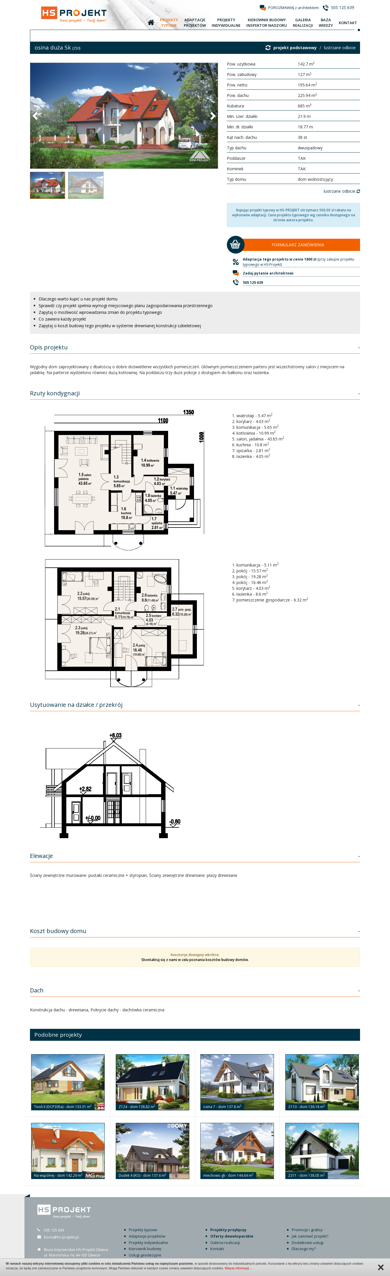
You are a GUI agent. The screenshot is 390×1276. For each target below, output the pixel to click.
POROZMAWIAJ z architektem (293, 7)
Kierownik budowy (145, 1248)
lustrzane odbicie (340, 47)
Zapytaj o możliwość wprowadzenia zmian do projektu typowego (100, 312)
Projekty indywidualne (148, 1242)
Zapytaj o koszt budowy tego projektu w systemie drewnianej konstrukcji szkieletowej (120, 325)
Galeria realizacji (225, 1242)
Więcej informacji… (238, 1268)
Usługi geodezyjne (145, 1255)
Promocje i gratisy (307, 1229)
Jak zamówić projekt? (310, 1236)
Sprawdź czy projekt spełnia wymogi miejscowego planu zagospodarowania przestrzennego (126, 305)
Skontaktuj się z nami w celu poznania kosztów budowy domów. (195, 959)
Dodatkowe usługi (307, 1242)
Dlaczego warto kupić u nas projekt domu (78, 299)
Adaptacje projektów (147, 1236)
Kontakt (217, 1248)
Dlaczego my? (304, 1248)
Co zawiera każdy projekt (62, 319)
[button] (36, 115)
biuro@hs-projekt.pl (61, 1237)
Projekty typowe (143, 1229)
